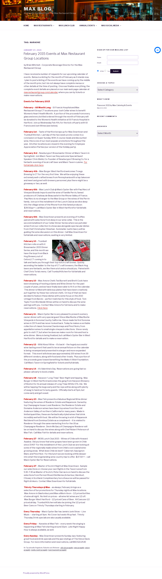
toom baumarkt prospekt (57, 550)
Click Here (42, 308)
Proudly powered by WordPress (36, 573)
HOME (26, 25)
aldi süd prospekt (66, 548)
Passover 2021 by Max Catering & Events (114, 105)
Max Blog (38, 9)
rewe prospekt (79, 548)
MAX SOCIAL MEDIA (111, 25)
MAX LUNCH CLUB (67, 25)
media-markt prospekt (39, 550)
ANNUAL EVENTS (88, 25)
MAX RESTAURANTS (44, 25)
